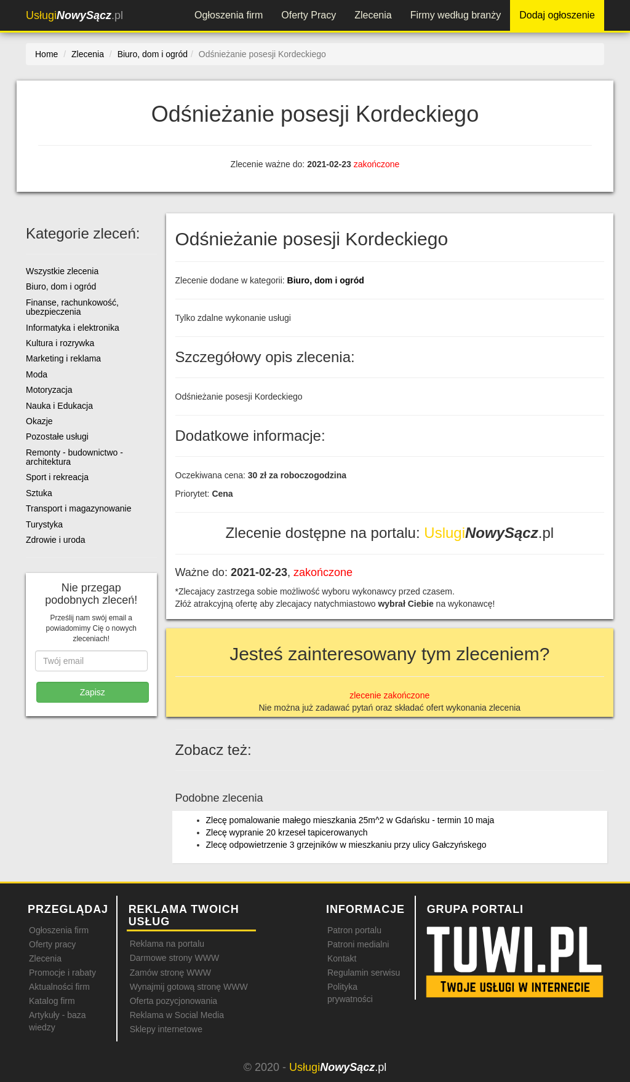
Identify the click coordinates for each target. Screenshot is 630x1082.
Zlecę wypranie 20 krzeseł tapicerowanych (287, 832)
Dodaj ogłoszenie (557, 15)
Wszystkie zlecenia (62, 271)
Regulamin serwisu (363, 972)
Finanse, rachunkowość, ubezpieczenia (72, 307)
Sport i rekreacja (57, 477)
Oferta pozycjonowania (173, 1001)
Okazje (39, 421)
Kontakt (341, 958)
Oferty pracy (52, 944)
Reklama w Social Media (177, 1015)
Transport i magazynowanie (78, 508)
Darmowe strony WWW (174, 958)
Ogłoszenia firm (228, 15)
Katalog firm (52, 1001)
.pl (74, 15)
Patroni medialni (358, 944)
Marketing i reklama (63, 358)
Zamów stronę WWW (170, 972)
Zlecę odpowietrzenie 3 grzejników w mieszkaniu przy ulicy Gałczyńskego (346, 845)
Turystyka (44, 524)
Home (46, 54)
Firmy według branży (455, 15)
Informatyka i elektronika (72, 328)
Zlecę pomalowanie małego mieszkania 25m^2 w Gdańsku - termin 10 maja (350, 820)
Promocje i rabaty (62, 972)
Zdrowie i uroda (56, 540)
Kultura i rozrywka (60, 343)
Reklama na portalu (167, 944)
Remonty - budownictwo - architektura (74, 457)
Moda (36, 374)
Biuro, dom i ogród (325, 280)
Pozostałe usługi (57, 436)
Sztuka (39, 493)
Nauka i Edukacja (59, 406)
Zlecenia (372, 15)
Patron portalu (354, 930)
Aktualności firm (59, 987)
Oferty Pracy (308, 15)
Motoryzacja (49, 390)
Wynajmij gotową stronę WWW (189, 987)
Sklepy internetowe (166, 1029)
